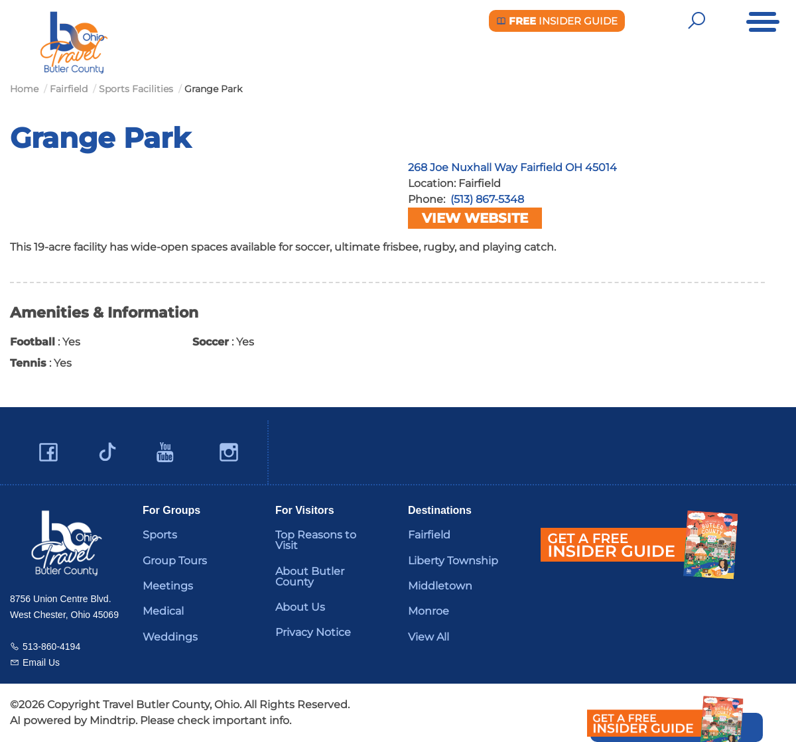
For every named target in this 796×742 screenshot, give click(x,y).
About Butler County (309, 576)
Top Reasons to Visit (315, 540)
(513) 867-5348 (487, 199)
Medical (163, 611)
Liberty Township (453, 560)
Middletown (440, 586)
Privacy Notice (313, 632)
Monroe (428, 611)
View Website (475, 218)
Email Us (41, 662)
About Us (300, 607)
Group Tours (175, 560)
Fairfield (429, 534)
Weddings (170, 637)
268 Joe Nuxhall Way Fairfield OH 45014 (512, 167)
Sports (160, 534)
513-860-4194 (51, 646)
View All (428, 637)
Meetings (168, 586)
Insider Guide (557, 21)
